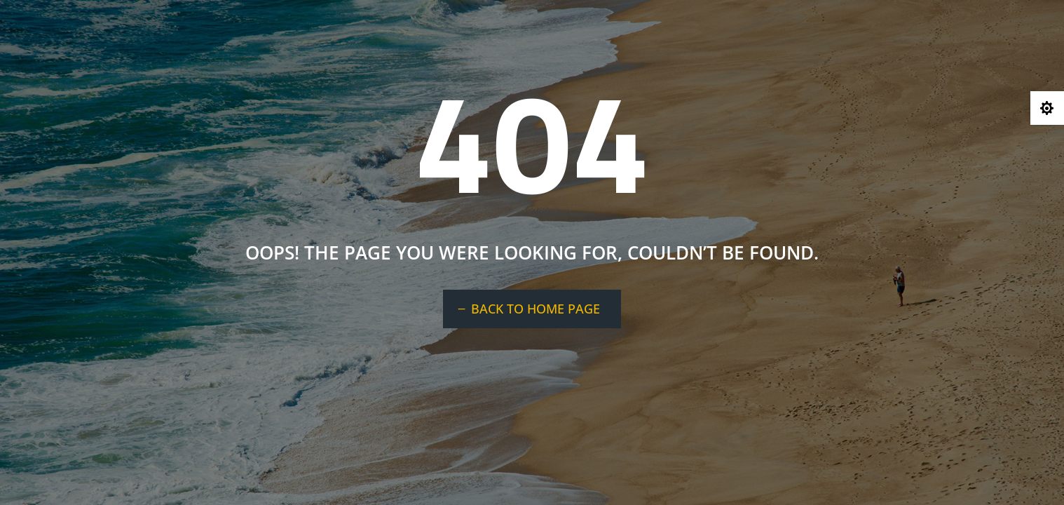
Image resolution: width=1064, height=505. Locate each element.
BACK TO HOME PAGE (535, 308)
